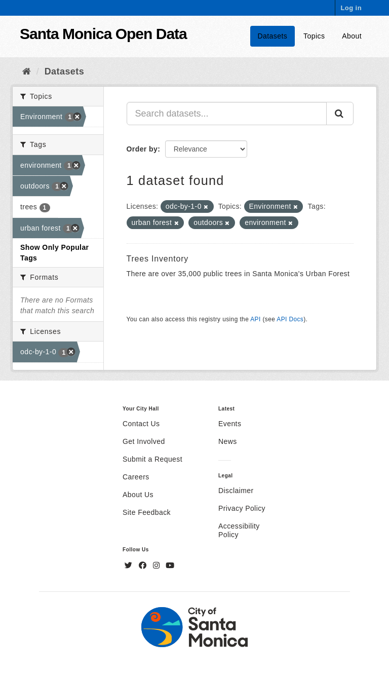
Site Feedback (147, 512)
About (352, 36)
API (255, 319)
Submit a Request (152, 459)
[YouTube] (170, 565)
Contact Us (141, 424)
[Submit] (340, 113)
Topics (314, 36)
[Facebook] (144, 565)
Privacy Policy (241, 508)
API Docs (290, 319)
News (227, 441)
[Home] (26, 71)
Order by (142, 149)
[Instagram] (157, 565)
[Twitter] (130, 565)
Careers (136, 477)
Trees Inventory (158, 258)
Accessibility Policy (239, 530)
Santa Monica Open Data (103, 33)
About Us (138, 495)
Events (229, 424)
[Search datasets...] (227, 113)
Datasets (273, 36)
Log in (351, 8)
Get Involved (144, 441)
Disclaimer (236, 490)
